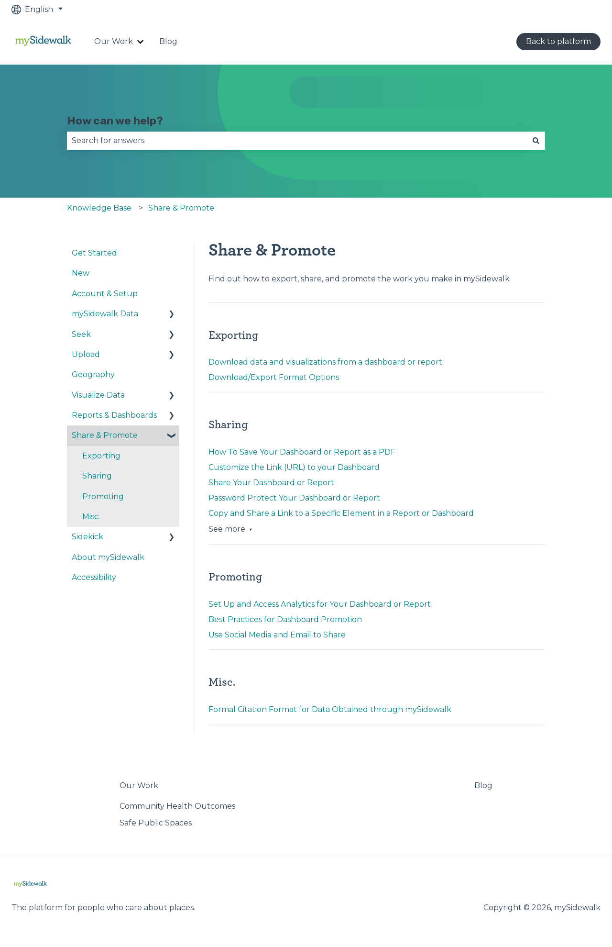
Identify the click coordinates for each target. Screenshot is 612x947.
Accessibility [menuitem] (94, 577)
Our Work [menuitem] (139, 785)
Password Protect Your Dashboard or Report (294, 497)
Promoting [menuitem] (103, 496)
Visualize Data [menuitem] (98, 395)
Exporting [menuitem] (101, 455)
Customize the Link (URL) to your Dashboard (294, 467)
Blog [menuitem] (483, 785)
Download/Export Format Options (273, 377)
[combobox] (297, 141)
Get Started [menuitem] (94, 252)
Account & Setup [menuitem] (105, 293)
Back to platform (558, 41)
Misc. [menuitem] (91, 516)
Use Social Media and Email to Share (277, 634)
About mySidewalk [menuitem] (108, 557)
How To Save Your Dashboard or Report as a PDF (301, 452)
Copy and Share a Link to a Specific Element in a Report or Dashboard (341, 513)
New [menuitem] (80, 273)
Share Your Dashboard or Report (271, 482)
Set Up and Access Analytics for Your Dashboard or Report (319, 604)
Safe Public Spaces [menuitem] (156, 822)
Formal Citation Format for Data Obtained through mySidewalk (329, 709)
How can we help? (115, 120)
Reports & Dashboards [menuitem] (114, 415)
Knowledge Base (99, 207)
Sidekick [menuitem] (87, 536)
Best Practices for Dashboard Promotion (285, 619)
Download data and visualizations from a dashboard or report (325, 362)
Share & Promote (181, 207)
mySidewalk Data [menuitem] (105, 313)
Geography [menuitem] (93, 374)
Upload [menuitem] (86, 354)
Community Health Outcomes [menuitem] (177, 806)
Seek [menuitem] (81, 334)
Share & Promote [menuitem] (105, 435)
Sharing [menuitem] (97, 475)
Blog (168, 41)
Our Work (113, 41)
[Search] (536, 141)
